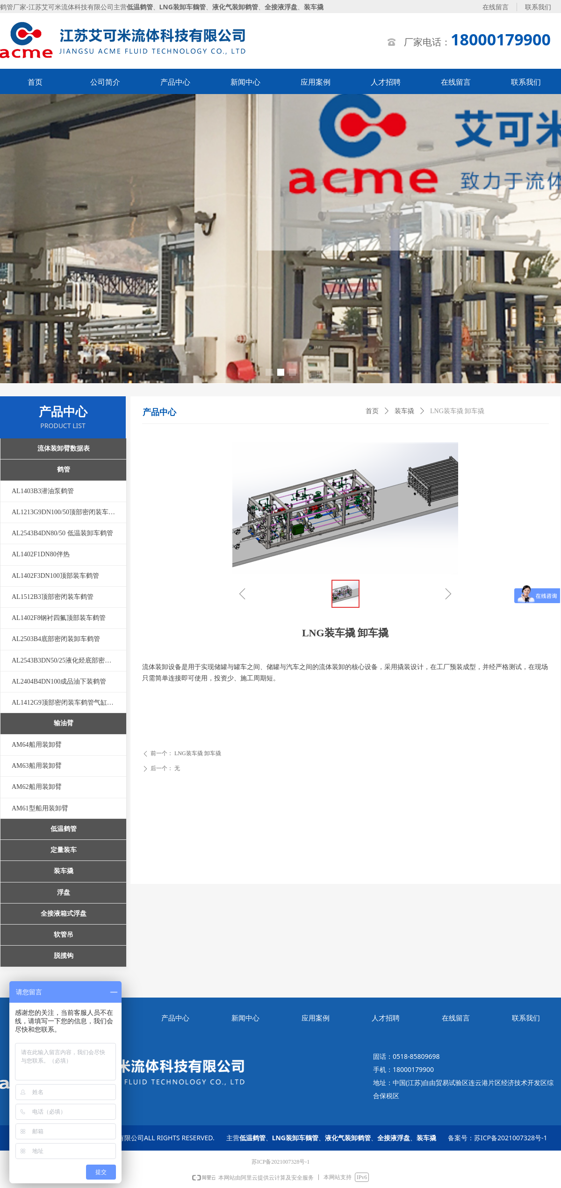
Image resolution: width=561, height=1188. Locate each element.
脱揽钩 (63, 955)
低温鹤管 (63, 828)
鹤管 (63, 469)
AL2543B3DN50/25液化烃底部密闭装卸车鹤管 (69, 660)
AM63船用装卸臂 (37, 765)
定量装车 (63, 849)
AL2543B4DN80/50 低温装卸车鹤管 (62, 533)
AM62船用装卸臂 (37, 786)
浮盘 (63, 892)
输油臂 (63, 723)
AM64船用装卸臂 (37, 744)
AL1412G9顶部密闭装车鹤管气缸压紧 (66, 702)
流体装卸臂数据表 (63, 448)
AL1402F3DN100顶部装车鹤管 (55, 575)
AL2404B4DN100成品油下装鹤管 (59, 681)
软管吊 (63, 934)
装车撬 (404, 411)
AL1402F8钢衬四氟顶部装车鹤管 (59, 617)
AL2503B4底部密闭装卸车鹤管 (56, 638)
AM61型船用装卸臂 (40, 808)
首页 (372, 411)
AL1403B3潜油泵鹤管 (43, 491)
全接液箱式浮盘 (63, 913)
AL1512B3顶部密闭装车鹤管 (53, 596)
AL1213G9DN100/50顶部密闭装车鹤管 (67, 512)
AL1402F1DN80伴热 (41, 554)
